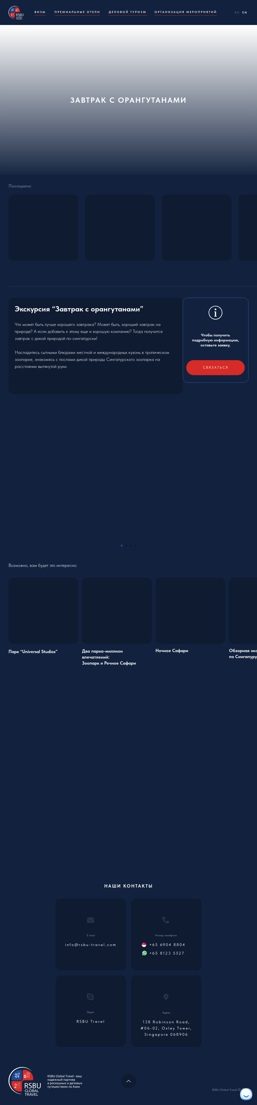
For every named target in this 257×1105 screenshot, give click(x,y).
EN (245, 12)
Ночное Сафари (172, 650)
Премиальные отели (77, 12)
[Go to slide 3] (131, 546)
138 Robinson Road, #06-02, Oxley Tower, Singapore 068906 (166, 1028)
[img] (117, 611)
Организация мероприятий (185, 12)
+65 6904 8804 (167, 944)
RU (237, 12)
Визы (40, 12)
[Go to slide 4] (135, 546)
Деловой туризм (127, 12)
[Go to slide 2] (126, 546)
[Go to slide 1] (122, 546)
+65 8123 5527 (166, 953)
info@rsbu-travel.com (90, 944)
